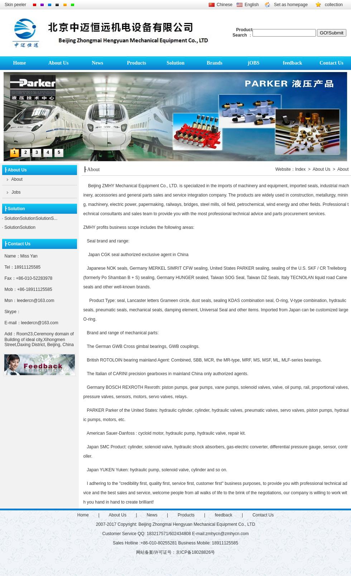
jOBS (254, 63)
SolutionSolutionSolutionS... (30, 218)
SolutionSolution (19, 227)
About (12, 179)
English (252, 4)
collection (334, 4)
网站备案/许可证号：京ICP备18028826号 (175, 552)
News (97, 63)
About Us (58, 63)
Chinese (224, 4)
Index (300, 169)
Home (19, 63)
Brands (214, 63)
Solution (175, 63)
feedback (292, 63)
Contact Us (331, 63)
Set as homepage (291, 4)
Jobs (11, 192)
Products (136, 63)
